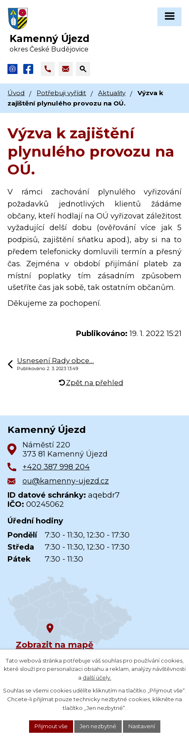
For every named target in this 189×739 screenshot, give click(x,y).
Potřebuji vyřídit (61, 93)
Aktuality (111, 93)
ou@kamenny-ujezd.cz (65, 481)
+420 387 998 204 (56, 466)
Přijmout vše (51, 726)
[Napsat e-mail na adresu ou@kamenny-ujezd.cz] (66, 69)
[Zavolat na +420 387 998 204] (48, 69)
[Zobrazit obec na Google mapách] (69, 612)
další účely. (97, 678)
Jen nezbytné (98, 726)
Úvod (16, 93)
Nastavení (141, 726)
